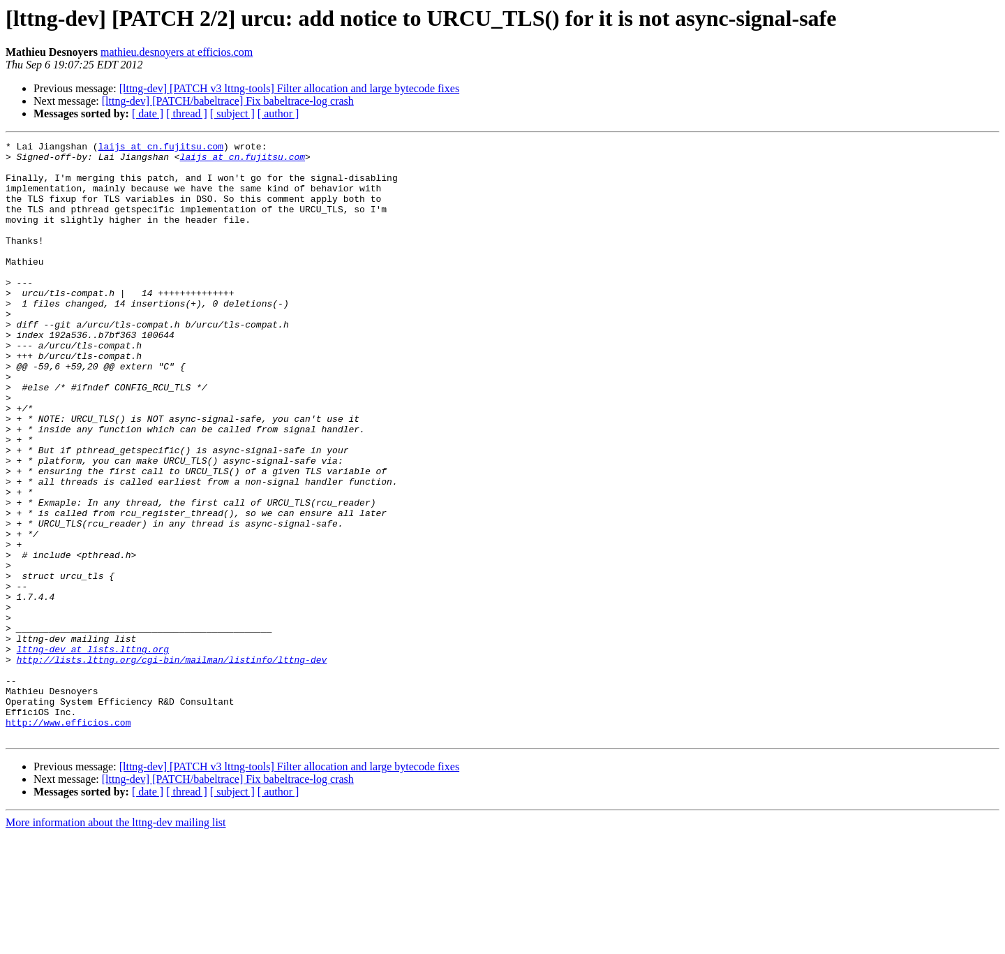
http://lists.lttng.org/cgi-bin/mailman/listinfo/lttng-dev (172, 764)
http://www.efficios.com (68, 839)
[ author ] (278, 113)
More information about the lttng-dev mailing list (116, 942)
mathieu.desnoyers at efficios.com (176, 52)
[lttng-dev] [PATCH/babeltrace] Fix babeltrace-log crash (228, 101)
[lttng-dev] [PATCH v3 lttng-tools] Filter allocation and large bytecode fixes (289, 88)
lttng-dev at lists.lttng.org (93, 751)
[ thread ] (186, 113)
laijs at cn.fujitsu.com (160, 148)
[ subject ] (232, 113)
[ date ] (147, 113)
